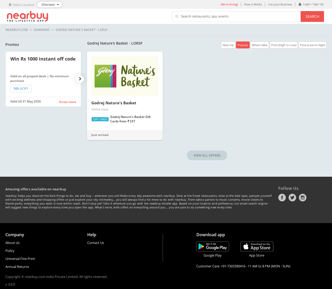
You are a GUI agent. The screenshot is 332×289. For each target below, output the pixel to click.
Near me (228, 45)
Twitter (292, 197)
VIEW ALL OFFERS (207, 155)
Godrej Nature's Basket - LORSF (82, 30)
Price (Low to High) (312, 45)
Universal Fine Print (20, 258)
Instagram (303, 197)
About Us (12, 242)
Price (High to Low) (283, 45)
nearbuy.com (16, 30)
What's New (259, 45)
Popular (243, 45)
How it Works (253, 4)
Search (312, 16)
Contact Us (95, 242)
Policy (9, 250)
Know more (67, 102)
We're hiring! (229, 4)
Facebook (282, 197)
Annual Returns (17, 266)
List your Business (280, 4)
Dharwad (42, 30)
